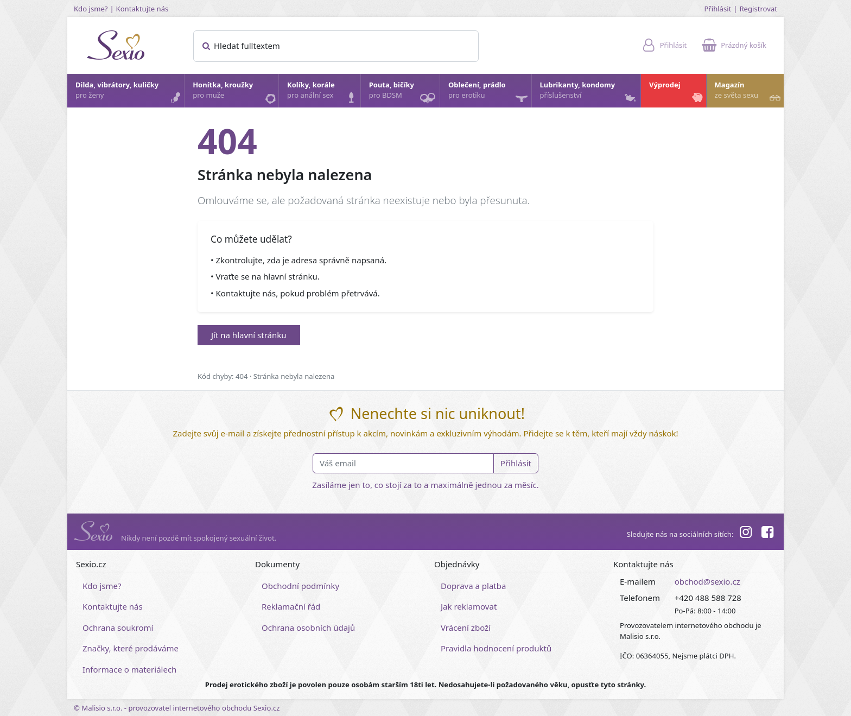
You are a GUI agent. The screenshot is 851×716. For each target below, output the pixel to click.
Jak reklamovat (469, 606)
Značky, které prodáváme (130, 648)
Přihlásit (717, 9)
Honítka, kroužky (235, 93)
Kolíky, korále (323, 93)
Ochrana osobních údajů (308, 627)
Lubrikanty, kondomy (589, 93)
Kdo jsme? (91, 9)
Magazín (749, 93)
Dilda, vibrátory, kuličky (129, 93)
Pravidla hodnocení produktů (496, 648)
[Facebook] (767, 533)
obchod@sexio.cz (707, 581)
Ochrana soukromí (118, 627)
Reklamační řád (291, 606)
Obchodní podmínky (300, 585)
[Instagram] (745, 533)
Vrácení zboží (466, 627)
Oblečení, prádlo (489, 93)
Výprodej (677, 93)
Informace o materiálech (129, 669)
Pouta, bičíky (404, 93)
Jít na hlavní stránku (249, 335)
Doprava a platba (473, 585)
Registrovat (758, 9)
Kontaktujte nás (142, 9)
